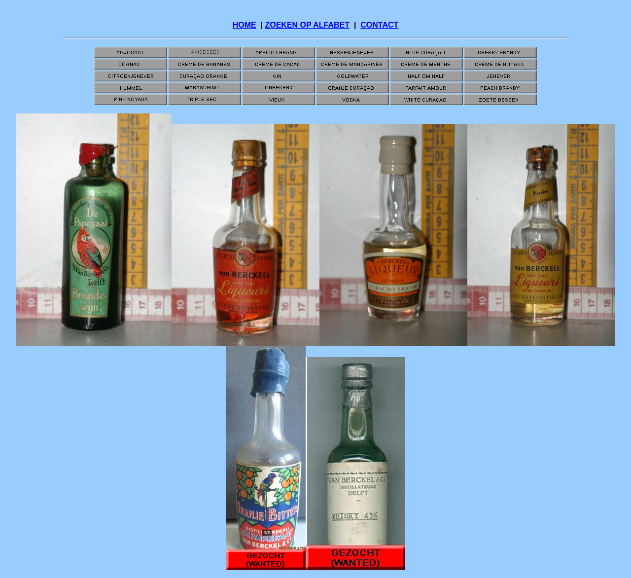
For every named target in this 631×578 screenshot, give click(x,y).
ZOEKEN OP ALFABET (307, 25)
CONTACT (379, 25)
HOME (244, 25)
